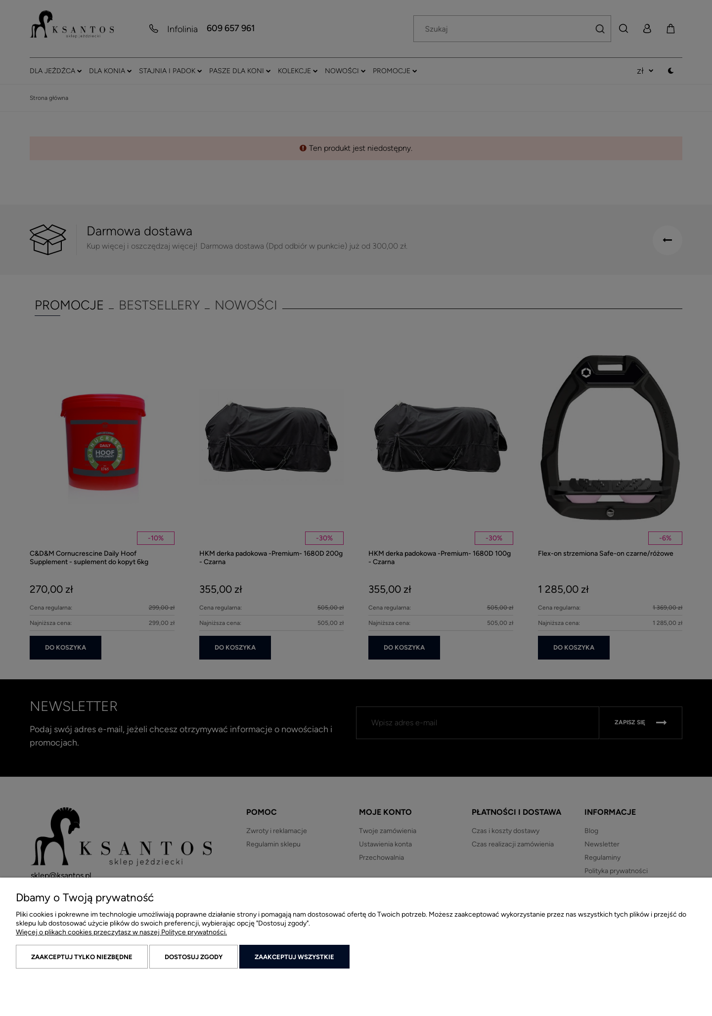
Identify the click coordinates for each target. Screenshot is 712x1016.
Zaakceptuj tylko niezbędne (82, 957)
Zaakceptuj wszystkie (294, 957)
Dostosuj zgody (193, 957)
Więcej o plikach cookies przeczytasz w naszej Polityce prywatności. (121, 932)
